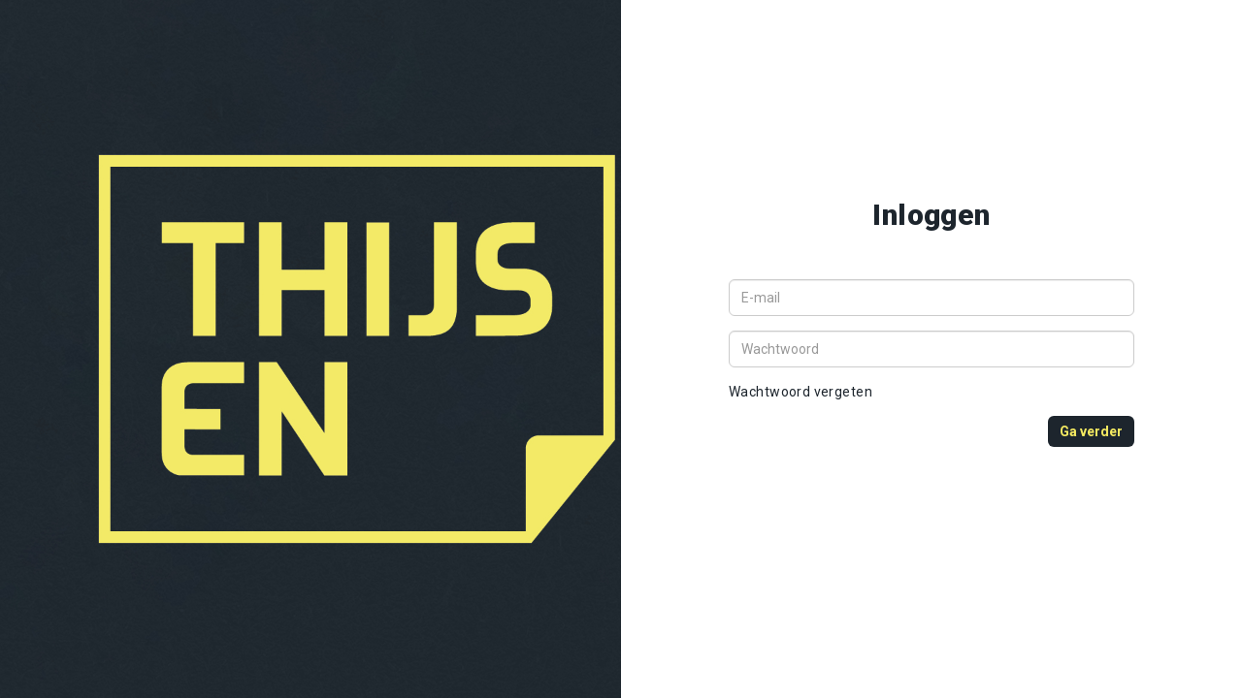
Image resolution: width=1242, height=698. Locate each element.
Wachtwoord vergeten (800, 391)
